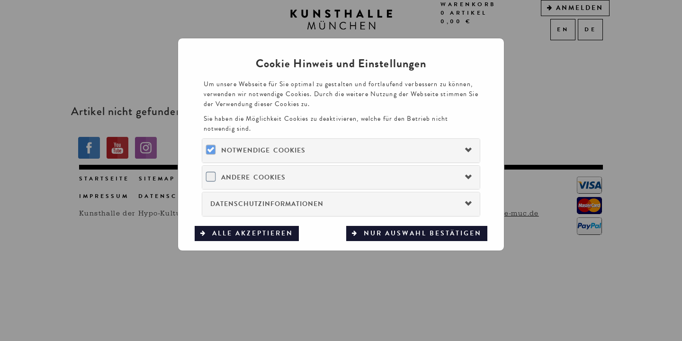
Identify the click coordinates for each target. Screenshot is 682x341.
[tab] (340, 150)
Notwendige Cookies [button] (263, 150)
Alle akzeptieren (251, 233)
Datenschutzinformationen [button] (266, 204)
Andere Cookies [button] (253, 177)
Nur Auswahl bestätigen (421, 233)
